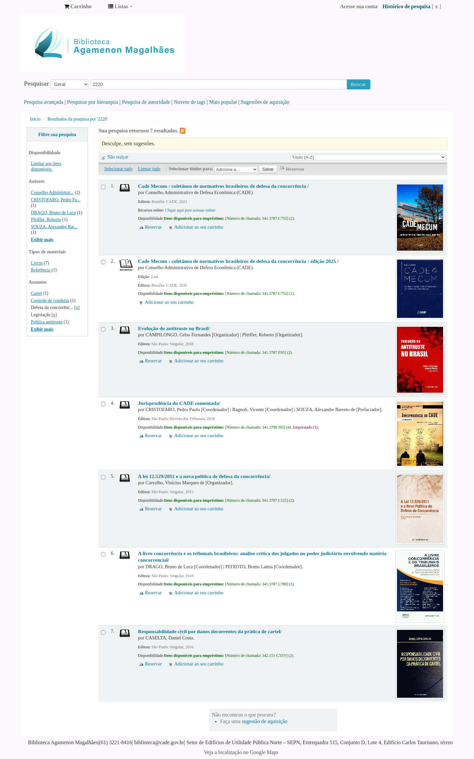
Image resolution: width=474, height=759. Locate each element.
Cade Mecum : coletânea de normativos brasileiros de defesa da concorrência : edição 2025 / (238, 261)
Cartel (36, 293)
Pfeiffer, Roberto (46, 219)
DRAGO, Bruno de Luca (53, 212)
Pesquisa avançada (44, 102)
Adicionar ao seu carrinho (198, 227)
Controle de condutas (50, 300)
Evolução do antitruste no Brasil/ (174, 328)
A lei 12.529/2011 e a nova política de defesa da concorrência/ (204, 476)
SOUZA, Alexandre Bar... (54, 226)
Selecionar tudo (118, 168)
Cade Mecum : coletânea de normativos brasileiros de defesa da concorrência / (223, 186)
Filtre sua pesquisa (57, 134)
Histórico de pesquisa (406, 6)
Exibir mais (42, 239)
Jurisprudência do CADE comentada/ (179, 403)
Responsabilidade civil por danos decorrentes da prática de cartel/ (209, 631)
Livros (37, 263)
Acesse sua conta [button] (359, 6)
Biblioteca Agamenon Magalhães (42, 6)
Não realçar (117, 157)
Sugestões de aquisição (265, 102)
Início (35, 119)
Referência (40, 269)
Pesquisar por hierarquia (92, 102)
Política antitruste (47, 322)
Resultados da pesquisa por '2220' (77, 119)
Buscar (358, 84)
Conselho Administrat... (52, 192)
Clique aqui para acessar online (190, 210)
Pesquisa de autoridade (146, 102)
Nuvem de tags (189, 102)
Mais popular (223, 102)
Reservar (153, 227)
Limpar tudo (149, 168)
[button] (77, 6)
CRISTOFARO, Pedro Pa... (55, 199)
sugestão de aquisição (265, 721)
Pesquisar (36, 83)
